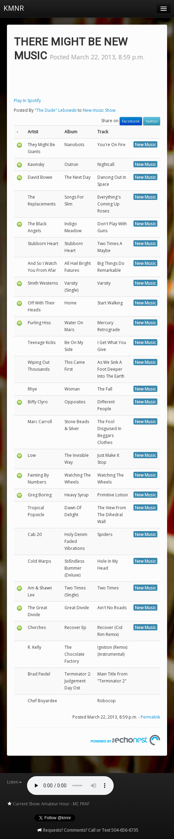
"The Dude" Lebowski (56, 110)
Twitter (152, 121)
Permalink (150, 717)
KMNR (13, 8)
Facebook (131, 121)
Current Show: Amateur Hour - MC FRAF (48, 804)
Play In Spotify (27, 100)
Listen (14, 782)
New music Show (99, 110)
